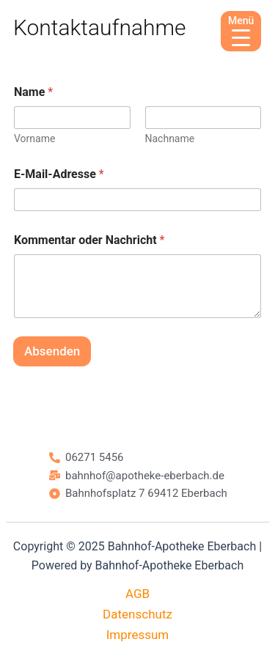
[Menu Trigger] (241, 31)
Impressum (137, 634)
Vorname (34, 138)
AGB (137, 593)
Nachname (170, 138)
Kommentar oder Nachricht (89, 240)
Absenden (52, 351)
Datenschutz (137, 614)
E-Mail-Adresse (59, 174)
